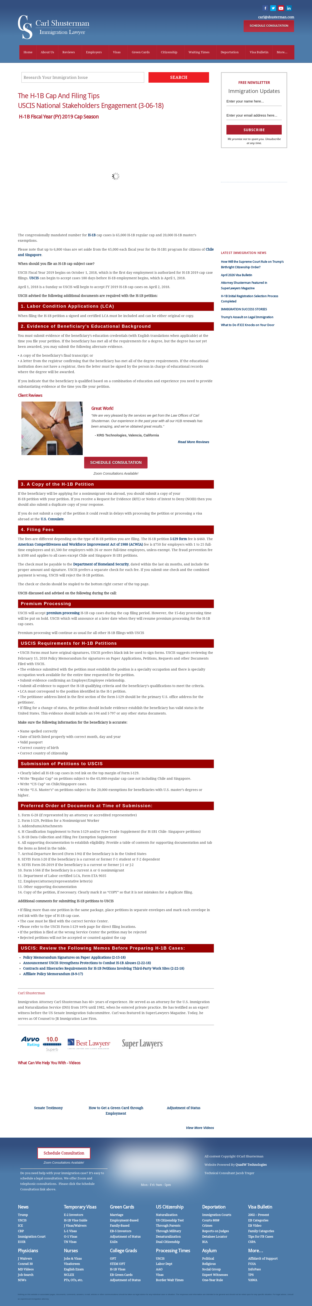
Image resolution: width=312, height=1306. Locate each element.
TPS (251, 1275)
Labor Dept (164, 1264)
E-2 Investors (73, 1215)
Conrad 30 (25, 1264)
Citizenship (169, 52)
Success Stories (259, 190)
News (23, 1207)
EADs (114, 1242)
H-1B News (256, 206)
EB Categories (258, 1221)
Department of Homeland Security (101, 565)
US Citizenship (169, 1207)
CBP (21, 1231)
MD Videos (26, 1270)
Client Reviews (258, 195)
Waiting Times (199, 52)
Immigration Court (32, 1237)
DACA (252, 238)
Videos (229, 217)
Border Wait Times (170, 1280)
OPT (113, 1259)
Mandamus (257, 233)
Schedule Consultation (64, 1153)
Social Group (211, 1270)
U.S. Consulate (52, 519)
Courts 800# (210, 1221)
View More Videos (200, 1128)
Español (230, 195)
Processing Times (173, 1251)
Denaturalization (168, 1237)
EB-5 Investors (120, 1231)
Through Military (168, 1231)
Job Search (25, 1275)
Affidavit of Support (263, 1259)
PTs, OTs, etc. (73, 1280)
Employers (94, 52)
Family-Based (119, 1226)
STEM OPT (117, 1264)
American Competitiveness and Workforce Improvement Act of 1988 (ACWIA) (80, 545)
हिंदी (227, 200)
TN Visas (70, 1242)
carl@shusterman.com (276, 17)
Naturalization (166, 1215)
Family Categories (261, 1231)
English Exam (74, 1270)
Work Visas (232, 211)
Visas (117, 52)
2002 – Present (258, 1215)
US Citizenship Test (170, 1221)
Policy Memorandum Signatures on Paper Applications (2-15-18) (74, 958)
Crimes (207, 1226)
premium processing (63, 613)
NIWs (22, 1280)
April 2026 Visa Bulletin (236, 275)
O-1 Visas (70, 1237)
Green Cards (141, 52)
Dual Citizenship (168, 1242)
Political (208, 1259)
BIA (205, 1242)
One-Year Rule (212, 1280)
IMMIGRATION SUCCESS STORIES (244, 310)
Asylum (209, 1251)
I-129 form (178, 539)
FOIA (252, 1264)
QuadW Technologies (251, 1165)
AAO (159, 1270)
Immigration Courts (216, 1215)
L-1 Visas (70, 1231)
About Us (47, 52)
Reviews (68, 52)
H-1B (92, 235)
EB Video (254, 1226)
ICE (20, 1226)
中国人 (229, 206)
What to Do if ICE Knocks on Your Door (247, 325)
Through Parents (168, 1226)
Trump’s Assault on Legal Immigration (247, 317)
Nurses (253, 227)
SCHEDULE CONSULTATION (269, 26)
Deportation (230, 52)
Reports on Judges (215, 1231)
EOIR (22, 1242)
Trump (229, 190)
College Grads (123, 1251)
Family (229, 238)
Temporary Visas (80, 1207)
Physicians (256, 222)
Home (28, 52)
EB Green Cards (259, 200)
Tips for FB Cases (260, 1237)
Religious (209, 1264)
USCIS (34, 278)
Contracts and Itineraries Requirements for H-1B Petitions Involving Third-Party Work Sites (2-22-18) (103, 969)
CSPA (252, 211)
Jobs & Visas (73, 1259)
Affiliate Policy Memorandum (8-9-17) (53, 975)
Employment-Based (124, 1221)
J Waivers (25, 1259)
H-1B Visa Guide (75, 1221)
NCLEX (69, 1275)
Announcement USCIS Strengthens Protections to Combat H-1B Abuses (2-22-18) (87, 963)
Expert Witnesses (215, 1275)
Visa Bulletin (259, 52)
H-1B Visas (117, 1270)
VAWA (252, 1280)
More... (282, 52)
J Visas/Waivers (75, 1226)
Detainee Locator (214, 1237)
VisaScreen (72, 1264)
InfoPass (255, 217)
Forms (229, 233)
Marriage (231, 227)
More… (255, 1251)
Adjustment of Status (125, 1237)
